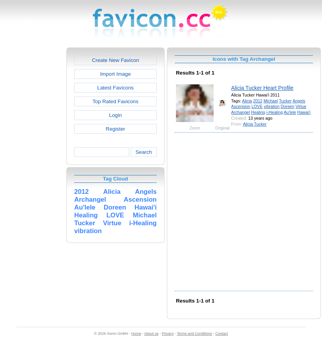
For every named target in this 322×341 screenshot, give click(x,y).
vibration (272, 106)
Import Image (115, 74)
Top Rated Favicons (115, 101)
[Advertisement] (79, 211)
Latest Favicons (115, 88)
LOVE (256, 106)
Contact (222, 334)
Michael (270, 100)
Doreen (288, 106)
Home (136, 334)
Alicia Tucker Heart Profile (262, 88)
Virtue (301, 106)
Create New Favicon (115, 60)
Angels (299, 100)
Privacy (168, 334)
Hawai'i (304, 112)
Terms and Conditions (194, 334)
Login (115, 115)
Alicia (247, 100)
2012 (258, 100)
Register (115, 129)
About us (151, 334)
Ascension (241, 106)
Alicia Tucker (255, 124)
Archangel (240, 112)
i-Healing (274, 112)
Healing (258, 112)
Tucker (285, 100)
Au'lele (290, 112)
